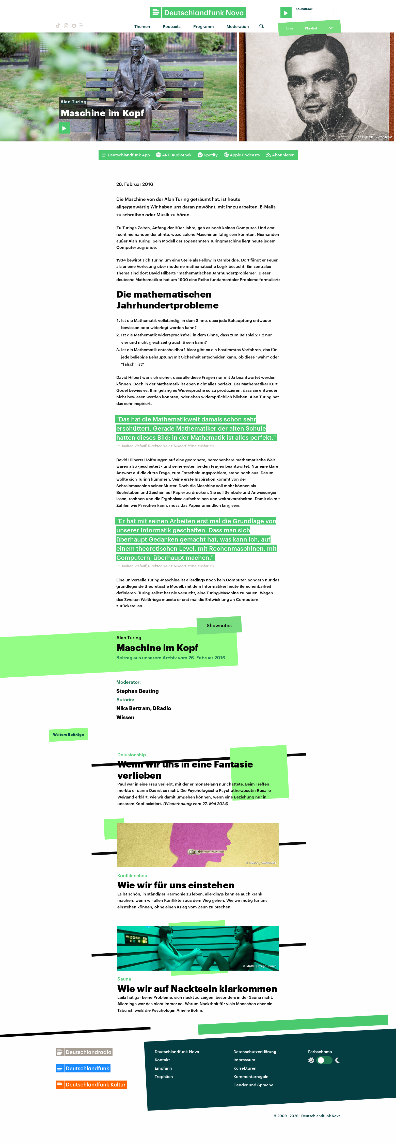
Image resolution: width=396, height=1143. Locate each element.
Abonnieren (280, 154)
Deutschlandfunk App (126, 154)
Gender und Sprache (253, 1084)
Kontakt (162, 1059)
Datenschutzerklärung (254, 1051)
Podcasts (172, 26)
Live (289, 28)
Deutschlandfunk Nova (177, 1051)
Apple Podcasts (242, 154)
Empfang (163, 1068)
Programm (203, 26)
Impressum (244, 1059)
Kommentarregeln (250, 1076)
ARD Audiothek (174, 154)
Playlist (311, 28)
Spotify (208, 154)
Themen (142, 26)
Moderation (238, 26)
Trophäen (164, 1076)
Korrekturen (245, 1068)
